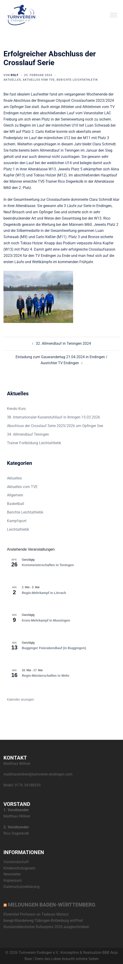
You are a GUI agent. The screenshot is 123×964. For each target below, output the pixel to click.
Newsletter (12, 874)
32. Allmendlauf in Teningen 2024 (63, 343)
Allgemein (15, 495)
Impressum (12, 880)
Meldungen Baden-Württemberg (51, 905)
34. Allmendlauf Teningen (28, 434)
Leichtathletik (18, 529)
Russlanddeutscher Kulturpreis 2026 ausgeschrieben (46, 927)
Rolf (15, 75)
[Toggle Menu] (113, 15)
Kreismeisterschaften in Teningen (48, 565)
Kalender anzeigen (20, 699)
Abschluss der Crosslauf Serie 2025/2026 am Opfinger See (55, 426)
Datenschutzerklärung (21, 886)
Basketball (15, 503)
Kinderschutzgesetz (19, 868)
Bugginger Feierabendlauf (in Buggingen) (54, 648)
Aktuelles (12, 79)
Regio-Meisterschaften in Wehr (45, 675)
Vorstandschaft (16, 862)
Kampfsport (16, 521)
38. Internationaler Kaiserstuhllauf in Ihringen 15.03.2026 (53, 417)
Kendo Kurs (16, 408)
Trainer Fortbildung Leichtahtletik (34, 443)
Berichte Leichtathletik (77, 79)
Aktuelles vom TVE (39, 79)
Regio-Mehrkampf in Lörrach (44, 593)
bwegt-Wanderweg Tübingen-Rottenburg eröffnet (43, 920)
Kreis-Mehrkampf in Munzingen (46, 620)
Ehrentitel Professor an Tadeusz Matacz (36, 914)
